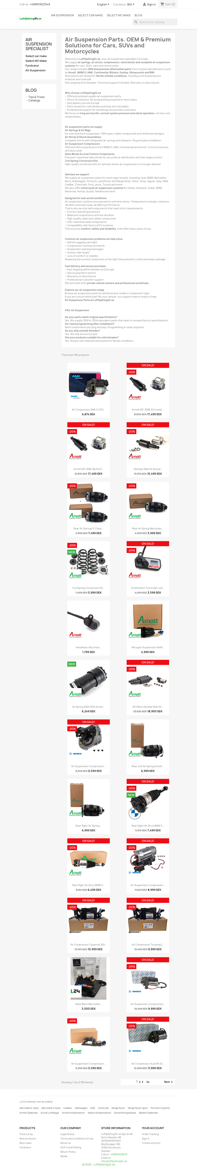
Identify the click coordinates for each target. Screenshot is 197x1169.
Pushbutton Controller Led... (148, 588)
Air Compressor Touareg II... (148, 944)
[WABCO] (75, 754)
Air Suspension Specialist (38, 44)
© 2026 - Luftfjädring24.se (98, 1164)
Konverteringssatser (125, 1112)
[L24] (75, 991)
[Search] (155, 22)
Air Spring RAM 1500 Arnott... (88, 706)
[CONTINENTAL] (75, 932)
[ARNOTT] (75, 516)
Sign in (146, 1138)
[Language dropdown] (103, 5)
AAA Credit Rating (70, 1147)
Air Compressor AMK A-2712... (89, 409)
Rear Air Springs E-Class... (89, 528)
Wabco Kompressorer (99, 1112)
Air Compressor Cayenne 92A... (88, 944)
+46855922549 (40, 4)
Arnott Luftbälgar (50, 1112)
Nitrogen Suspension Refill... (148, 647)
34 (148, 1082)
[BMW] (135, 813)
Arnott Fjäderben (29, 1112)
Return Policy (68, 1151)
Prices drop (26, 1134)
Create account (151, 1143)
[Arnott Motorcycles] (135, 397)
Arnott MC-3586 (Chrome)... (148, 409)
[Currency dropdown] (131, 5)
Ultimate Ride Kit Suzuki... (147, 469)
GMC (92, 1108)
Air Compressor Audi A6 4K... (148, 1063)
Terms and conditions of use (76, 1138)
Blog (138, 15)
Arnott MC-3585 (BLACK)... (88, 469)
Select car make (90, 15)
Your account (153, 1128)
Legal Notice (67, 1134)
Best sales (26, 1143)
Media (63, 1156)
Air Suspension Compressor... (88, 766)
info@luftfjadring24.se (114, 1161)
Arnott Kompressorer (73, 1112)
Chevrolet (103, 1108)
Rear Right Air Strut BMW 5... (148, 825)
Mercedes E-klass (29, 1108)
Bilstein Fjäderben (148, 1112)
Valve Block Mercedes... (88, 1004)
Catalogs (34, 100)
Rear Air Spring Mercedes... (148, 528)
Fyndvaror (32, 65)
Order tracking (150, 1134)
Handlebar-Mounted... (88, 647)
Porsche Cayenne (160, 1108)
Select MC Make (119, 15)
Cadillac (67, 1108)
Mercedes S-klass (51, 1108)
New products (28, 1138)
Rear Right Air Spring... (88, 825)
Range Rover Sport (138, 1108)
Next (169, 1082)
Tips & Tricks (36, 97)
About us (65, 1143)
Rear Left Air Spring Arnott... (148, 766)
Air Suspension (62, 15)
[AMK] (75, 397)
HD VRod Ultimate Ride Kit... (148, 706)
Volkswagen (81, 1108)
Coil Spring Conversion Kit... (88, 588)
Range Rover (118, 1108)
